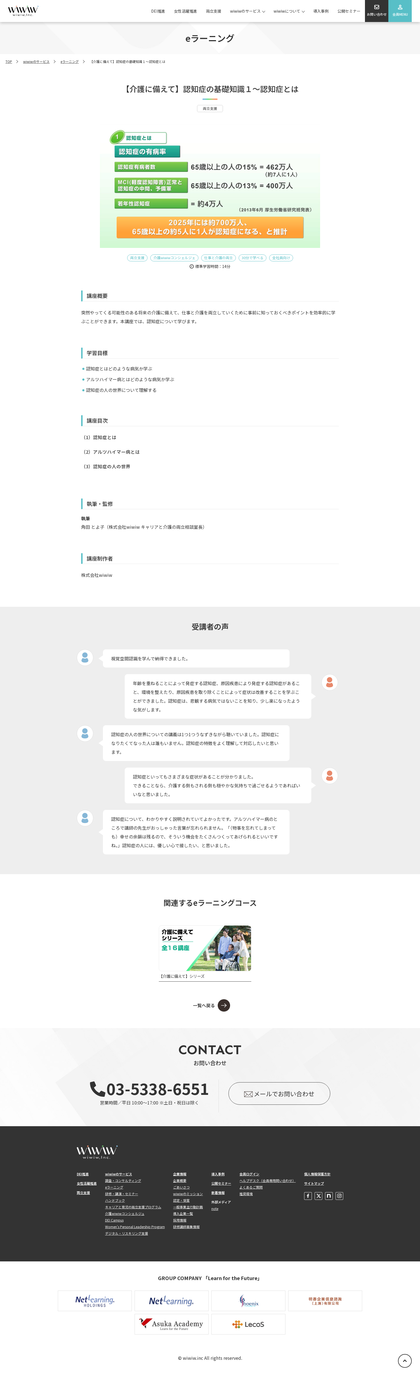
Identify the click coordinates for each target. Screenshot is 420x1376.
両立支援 (213, 11)
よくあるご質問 (251, 1187)
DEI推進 (158, 11)
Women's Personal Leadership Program (135, 1226)
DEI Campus (114, 1220)
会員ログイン (249, 1174)
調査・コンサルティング (123, 1180)
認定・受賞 (181, 1200)
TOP (9, 61)
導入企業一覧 (183, 1213)
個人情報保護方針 (317, 1174)
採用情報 (179, 1220)
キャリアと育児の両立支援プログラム (133, 1207)
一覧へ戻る (204, 1005)
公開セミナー (349, 11)
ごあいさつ (181, 1187)
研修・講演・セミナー (121, 1193)
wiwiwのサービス (245, 11)
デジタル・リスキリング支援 (126, 1233)
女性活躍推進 (185, 11)
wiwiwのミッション (188, 1193)
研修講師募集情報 (186, 1226)
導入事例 (321, 11)
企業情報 (179, 1174)
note (214, 1208)
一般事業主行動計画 (188, 1207)
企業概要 (179, 1180)
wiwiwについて (287, 11)
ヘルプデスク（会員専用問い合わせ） (267, 1180)
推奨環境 (246, 1193)
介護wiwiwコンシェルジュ (124, 1213)
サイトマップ (314, 1183)
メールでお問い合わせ (284, 1093)
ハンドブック (115, 1200)
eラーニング (70, 61)
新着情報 (218, 1192)
